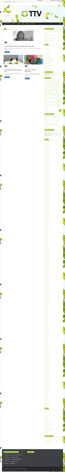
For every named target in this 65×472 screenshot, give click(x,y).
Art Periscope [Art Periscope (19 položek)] (50, 80)
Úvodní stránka (7, 23)
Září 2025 (46, 152)
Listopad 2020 (47, 248)
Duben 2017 (47, 320)
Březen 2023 (47, 202)
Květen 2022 (47, 218)
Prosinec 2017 (47, 306)
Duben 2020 (47, 260)
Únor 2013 (46, 398)
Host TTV (46, 48)
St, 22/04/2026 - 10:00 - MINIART (9, 463)
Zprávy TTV (46, 68)
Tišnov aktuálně (47, 34)
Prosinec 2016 (47, 326)
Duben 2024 (47, 180)
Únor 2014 (46, 383)
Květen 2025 (47, 158)
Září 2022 (46, 212)
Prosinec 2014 (47, 366)
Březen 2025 (47, 162)
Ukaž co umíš (47, 67)
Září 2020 (46, 252)
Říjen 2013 (46, 390)
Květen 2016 (47, 338)
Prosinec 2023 (47, 187)
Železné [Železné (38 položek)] (46, 106)
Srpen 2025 (46, 153)
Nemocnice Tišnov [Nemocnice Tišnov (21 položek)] (50, 99)
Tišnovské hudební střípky (49, 60)
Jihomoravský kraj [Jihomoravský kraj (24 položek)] (47, 86)
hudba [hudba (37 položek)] (56, 83)
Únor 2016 (46, 343)
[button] (14, 23)
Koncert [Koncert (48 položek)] (59, 86)
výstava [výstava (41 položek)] (53, 104)
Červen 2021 (47, 237)
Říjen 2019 (46, 270)
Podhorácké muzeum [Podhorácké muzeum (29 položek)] (50, 101)
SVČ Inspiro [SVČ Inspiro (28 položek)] (59, 102)
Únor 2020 (46, 263)
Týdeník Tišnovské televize (49, 65)
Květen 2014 (47, 378)
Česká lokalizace (47, 443)
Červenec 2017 (47, 315)
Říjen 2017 (46, 310)
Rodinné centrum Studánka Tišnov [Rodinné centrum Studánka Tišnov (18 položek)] (49, 102)
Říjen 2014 (46, 370)
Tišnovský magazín (48, 62)
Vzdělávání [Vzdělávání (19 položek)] (50, 104)
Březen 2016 (47, 341)
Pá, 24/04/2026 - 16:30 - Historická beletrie (11, 457)
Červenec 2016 (47, 335)
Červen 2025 (47, 157)
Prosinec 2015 (47, 346)
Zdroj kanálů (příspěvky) (49, 440)
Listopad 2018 (47, 288)
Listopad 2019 (47, 268)
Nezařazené (47, 53)
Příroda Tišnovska (48, 57)
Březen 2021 (47, 242)
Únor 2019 (46, 283)
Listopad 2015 (47, 348)
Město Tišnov (31, 452)
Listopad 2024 (47, 168)
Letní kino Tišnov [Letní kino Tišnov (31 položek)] (55, 87)
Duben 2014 (47, 380)
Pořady (18, 23)
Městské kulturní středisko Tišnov (11, 452)
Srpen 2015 (46, 353)
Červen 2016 (47, 336)
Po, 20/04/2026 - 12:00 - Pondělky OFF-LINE (11, 461)
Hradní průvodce (47, 50)
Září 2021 (46, 232)
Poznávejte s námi (48, 55)
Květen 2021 (47, 238)
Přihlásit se (46, 438)
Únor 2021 (46, 243)
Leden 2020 (46, 265)
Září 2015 (46, 351)
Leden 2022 (46, 225)
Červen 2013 (47, 391)
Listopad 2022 (47, 208)
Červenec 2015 (47, 355)
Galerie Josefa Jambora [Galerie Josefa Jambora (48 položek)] (53, 81)
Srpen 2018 (46, 293)
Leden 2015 (46, 365)
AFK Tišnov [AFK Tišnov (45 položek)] (47, 80)
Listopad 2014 (47, 368)
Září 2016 (46, 331)
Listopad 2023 (47, 188)
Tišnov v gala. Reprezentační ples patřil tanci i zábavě (21, 2)
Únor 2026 (46, 143)
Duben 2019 (47, 280)
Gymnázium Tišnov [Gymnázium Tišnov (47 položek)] (48, 83)
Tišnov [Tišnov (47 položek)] (46, 104)
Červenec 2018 (47, 295)
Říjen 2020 (46, 250)
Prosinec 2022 (47, 207)
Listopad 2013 (47, 388)
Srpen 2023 (46, 193)
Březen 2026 (47, 142)
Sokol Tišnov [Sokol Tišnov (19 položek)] (55, 102)
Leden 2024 (46, 185)
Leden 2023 (46, 205)
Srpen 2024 (46, 173)
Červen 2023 (47, 197)
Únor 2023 (46, 203)
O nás (13, 23)
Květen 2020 (47, 258)
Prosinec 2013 (47, 386)
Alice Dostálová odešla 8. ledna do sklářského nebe (19, 46)
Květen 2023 (47, 198)
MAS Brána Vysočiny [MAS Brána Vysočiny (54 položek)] (49, 89)
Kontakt (32, 23)
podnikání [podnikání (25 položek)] (54, 101)
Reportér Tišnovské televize (49, 58)
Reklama (27, 23)
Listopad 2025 (47, 148)
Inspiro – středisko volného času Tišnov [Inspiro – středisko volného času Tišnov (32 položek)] (53, 84)
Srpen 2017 (46, 313)
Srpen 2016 (46, 333)
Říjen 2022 (46, 210)
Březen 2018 (47, 301)
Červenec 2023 (47, 195)
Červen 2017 (47, 316)
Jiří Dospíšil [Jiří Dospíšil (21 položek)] (51, 86)
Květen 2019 (47, 278)
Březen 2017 (47, 321)
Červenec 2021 (47, 235)
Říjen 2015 (46, 350)
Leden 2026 (46, 145)
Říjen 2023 (46, 190)
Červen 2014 (47, 376)
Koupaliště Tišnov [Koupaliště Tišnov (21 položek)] (47, 87)
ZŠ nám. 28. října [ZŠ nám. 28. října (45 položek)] (53, 105)
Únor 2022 (46, 223)
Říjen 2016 (46, 330)
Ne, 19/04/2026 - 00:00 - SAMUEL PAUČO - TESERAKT (12, 459)
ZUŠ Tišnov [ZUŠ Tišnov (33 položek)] (57, 104)
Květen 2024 (47, 178)
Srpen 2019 (46, 273)
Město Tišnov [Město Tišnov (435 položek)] (49, 93)
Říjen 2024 (46, 170)
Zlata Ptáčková (11, 44)
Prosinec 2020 (47, 247)
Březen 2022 (47, 222)
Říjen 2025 (46, 150)
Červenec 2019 (47, 275)
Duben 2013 (47, 395)
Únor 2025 (46, 163)
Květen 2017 (47, 318)
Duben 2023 (47, 200)
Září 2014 (46, 371)
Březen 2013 (47, 396)
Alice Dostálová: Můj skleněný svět (13, 70)
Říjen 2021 (46, 230)
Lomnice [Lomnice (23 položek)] (59, 87)
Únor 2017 (46, 323)
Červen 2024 (47, 177)
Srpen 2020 (46, 253)
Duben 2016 (47, 340)
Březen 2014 (47, 381)
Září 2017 (46, 311)
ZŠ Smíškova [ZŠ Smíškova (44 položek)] (58, 105)
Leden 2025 (46, 165)
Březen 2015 (47, 361)
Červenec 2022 (47, 215)
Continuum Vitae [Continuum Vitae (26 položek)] (55, 80)
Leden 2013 (46, 400)
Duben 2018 (47, 300)
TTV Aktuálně (47, 63)
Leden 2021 (46, 245)
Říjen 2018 (46, 290)
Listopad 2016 (47, 328)
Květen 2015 (47, 358)
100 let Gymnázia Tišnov (53, 132)
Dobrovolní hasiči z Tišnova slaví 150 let (51, 38)
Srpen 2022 (46, 213)
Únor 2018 (46, 303)
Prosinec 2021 (47, 227)
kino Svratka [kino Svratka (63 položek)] (55, 86)
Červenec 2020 (47, 255)
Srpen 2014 (46, 373)
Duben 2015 (47, 360)
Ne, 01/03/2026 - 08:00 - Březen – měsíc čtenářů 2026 (13, 454)
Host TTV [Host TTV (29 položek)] (53, 83)
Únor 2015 (46, 363)
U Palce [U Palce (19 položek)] (48, 104)
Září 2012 (46, 405)
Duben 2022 (47, 220)
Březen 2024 (47, 182)
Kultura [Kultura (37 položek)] (50, 87)
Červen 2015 (47, 356)
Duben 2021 (47, 240)
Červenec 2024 (47, 175)
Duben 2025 (47, 160)
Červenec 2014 (47, 375)
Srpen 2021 (46, 233)
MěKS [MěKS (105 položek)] (49, 91)
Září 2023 (46, 192)
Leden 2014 (46, 385)
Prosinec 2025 (47, 147)
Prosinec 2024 (47, 167)
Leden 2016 (46, 345)
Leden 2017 (46, 325)
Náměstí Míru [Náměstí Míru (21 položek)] (54, 99)
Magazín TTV (47, 52)
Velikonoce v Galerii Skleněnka (30, 70)
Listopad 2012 (47, 401)
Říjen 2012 (46, 403)
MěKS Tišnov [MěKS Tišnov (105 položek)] (54, 91)
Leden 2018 (46, 305)
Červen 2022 (47, 217)
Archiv (23, 23)
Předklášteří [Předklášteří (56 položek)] (58, 101)
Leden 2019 (46, 285)
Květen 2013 (47, 393)
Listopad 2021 (47, 228)
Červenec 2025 (47, 155)
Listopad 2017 (47, 308)
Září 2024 (46, 172)
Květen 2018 (47, 298)
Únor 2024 (46, 183)
